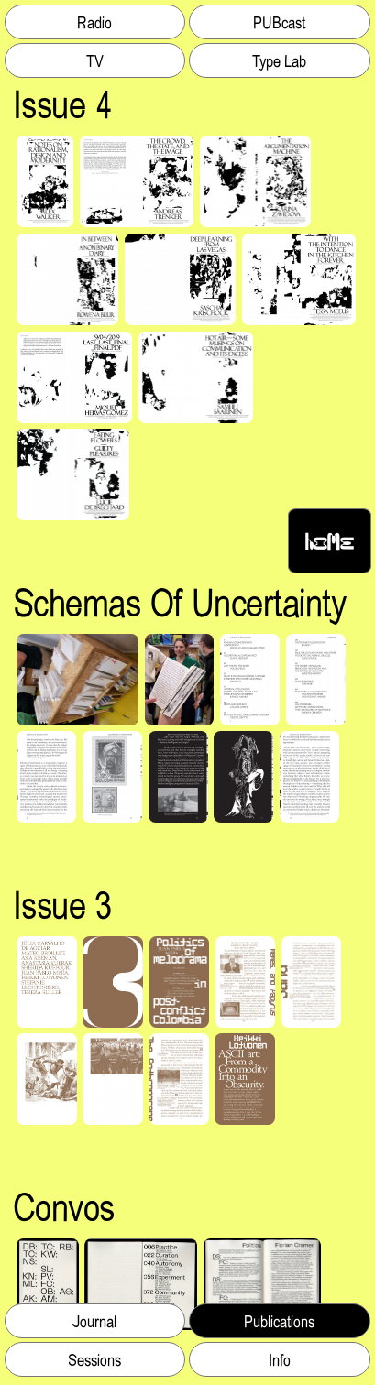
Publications (279, 1321)
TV (95, 60)
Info (280, 1359)
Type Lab (279, 60)
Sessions (94, 1359)
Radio (94, 22)
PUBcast (279, 22)
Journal (94, 1321)
